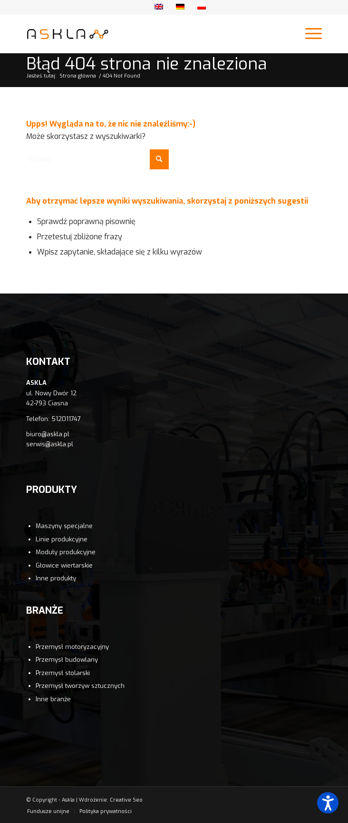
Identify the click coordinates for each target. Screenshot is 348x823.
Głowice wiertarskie (64, 565)
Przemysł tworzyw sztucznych (80, 686)
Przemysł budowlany (67, 660)
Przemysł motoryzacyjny (72, 647)
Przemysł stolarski (63, 673)
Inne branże (53, 699)
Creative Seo (126, 799)
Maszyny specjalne (64, 526)
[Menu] (309, 34)
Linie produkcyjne (61, 539)
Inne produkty (56, 578)
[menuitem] (48, 811)
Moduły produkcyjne (66, 552)
